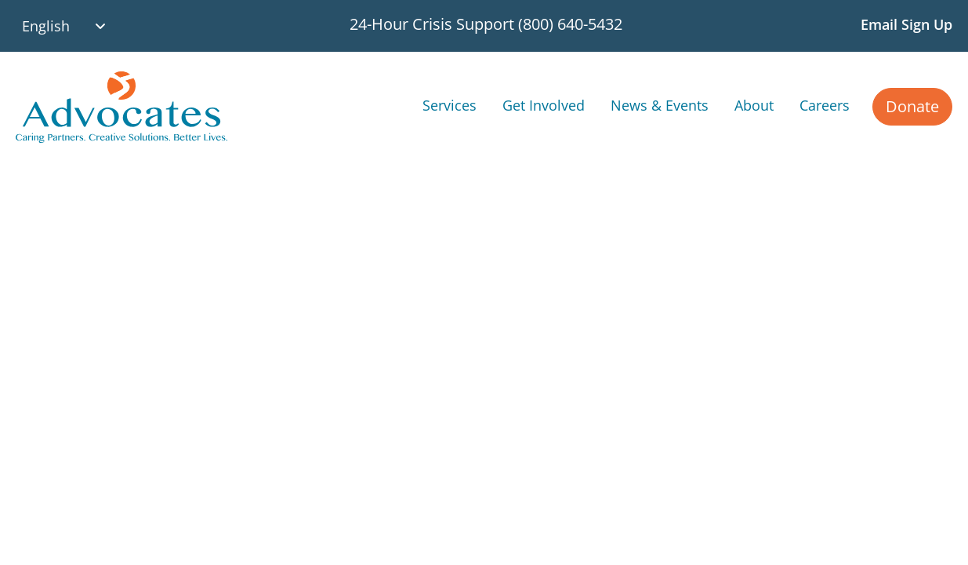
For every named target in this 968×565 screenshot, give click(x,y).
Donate (912, 106)
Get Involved (543, 105)
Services (449, 105)
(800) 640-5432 (570, 24)
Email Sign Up (906, 24)
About (754, 105)
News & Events (660, 105)
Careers (824, 105)
